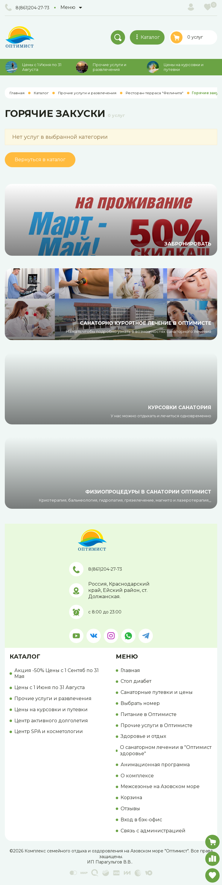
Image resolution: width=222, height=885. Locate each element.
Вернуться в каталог (40, 159)
